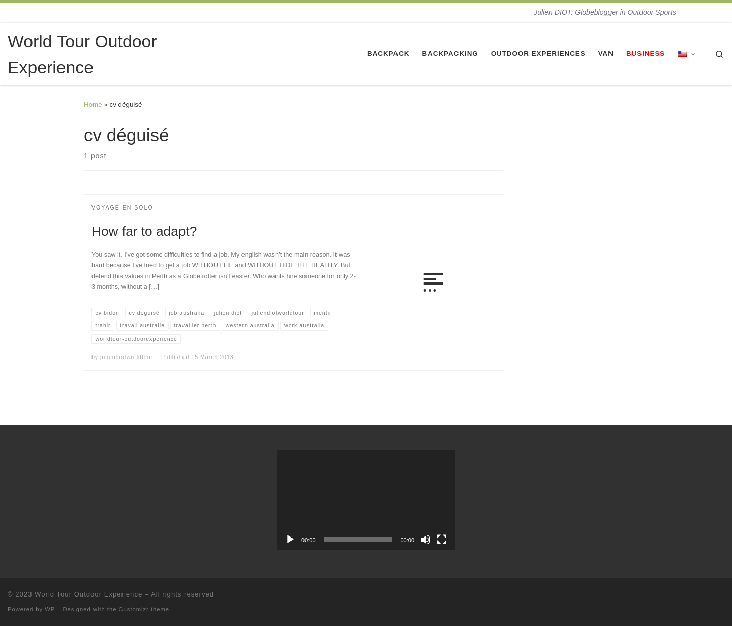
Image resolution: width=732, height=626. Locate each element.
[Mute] (425, 539)
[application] (366, 500)
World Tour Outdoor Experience (88, 594)
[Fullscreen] (442, 539)
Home (93, 104)
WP (50, 609)
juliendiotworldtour (126, 357)
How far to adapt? (144, 231)
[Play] (290, 539)
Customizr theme (144, 609)
